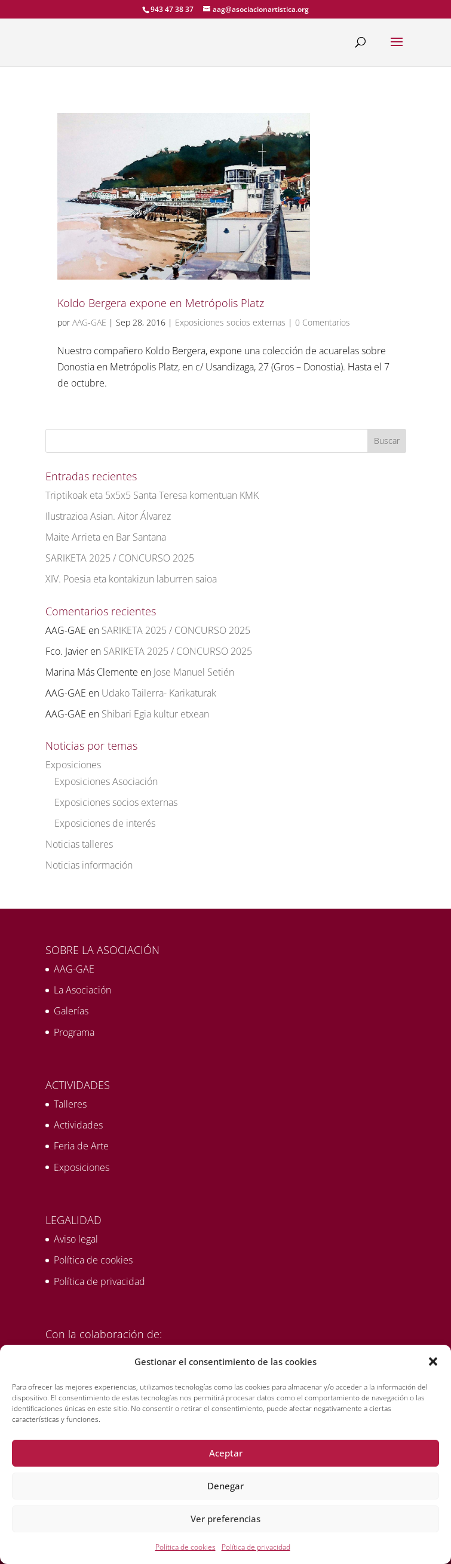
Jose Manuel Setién (194, 672)
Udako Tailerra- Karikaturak (159, 693)
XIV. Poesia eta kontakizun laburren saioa (131, 578)
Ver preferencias (225, 1519)
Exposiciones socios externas (230, 322)
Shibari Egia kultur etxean (155, 713)
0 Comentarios (322, 322)
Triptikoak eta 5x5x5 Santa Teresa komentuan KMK (152, 495)
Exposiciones (73, 764)
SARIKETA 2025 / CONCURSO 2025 (119, 558)
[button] (433, 1361)
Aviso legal (76, 1239)
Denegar (225, 1486)
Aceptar (226, 1453)
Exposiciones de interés (104, 823)
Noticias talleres (79, 844)
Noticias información (89, 865)
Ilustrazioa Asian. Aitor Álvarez (108, 516)
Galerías (71, 1010)
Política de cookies (185, 1547)
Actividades (78, 1124)
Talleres (70, 1104)
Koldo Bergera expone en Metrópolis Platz (160, 303)
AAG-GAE (89, 322)
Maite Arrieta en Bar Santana (105, 537)
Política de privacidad (256, 1547)
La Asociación (82, 989)
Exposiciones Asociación (106, 781)
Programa (74, 1032)
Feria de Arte (81, 1145)
